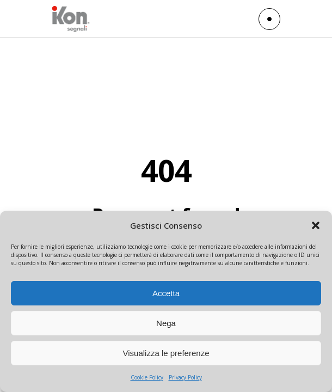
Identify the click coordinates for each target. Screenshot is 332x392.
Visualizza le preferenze (166, 353)
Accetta (166, 293)
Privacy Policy (185, 377)
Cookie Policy (147, 377)
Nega (166, 323)
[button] (315, 225)
